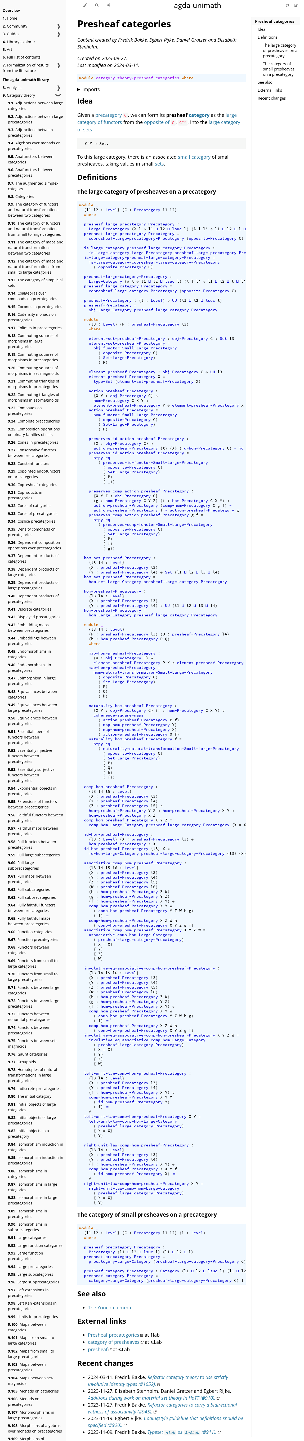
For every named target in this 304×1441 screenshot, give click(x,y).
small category (194, 157)
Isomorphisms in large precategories (32, 1200)
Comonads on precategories (25, 410)
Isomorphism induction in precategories (35, 1160)
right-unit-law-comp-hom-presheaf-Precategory (136, 1145)
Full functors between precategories (32, 844)
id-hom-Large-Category (114, 853)
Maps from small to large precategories (31, 1354)
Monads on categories (33, 1391)
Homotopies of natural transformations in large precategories (32, 1075)
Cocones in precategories (35, 306)
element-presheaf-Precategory (122, 372)
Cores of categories (29, 505)
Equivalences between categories (32, 694)
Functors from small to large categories (32, 963)
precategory (108, 115)
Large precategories (30, 1266)
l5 (107, 791)
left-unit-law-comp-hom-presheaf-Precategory (135, 1073)
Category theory (19, 95)
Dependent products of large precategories (33, 585)
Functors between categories (28, 950)
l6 (115, 867)
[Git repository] (288, 5)
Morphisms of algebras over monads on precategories (35, 1428)
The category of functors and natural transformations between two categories (33, 210)
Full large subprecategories (23, 865)
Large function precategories (25, 1256)
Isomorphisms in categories (27, 1173)
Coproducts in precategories (25, 495)
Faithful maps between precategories (33, 831)
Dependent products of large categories (33, 572)
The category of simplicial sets (35, 282)
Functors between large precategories (33, 1003)
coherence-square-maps (118, 715)
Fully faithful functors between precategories (32, 907)
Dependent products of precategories (33, 598)
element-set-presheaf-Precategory (127, 338)
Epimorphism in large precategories (32, 680)
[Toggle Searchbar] (96, 5)
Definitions (268, 37)
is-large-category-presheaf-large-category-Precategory (147, 248)
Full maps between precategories (29, 879)
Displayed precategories (34, 616)
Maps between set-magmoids (30, 1380)
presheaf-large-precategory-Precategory (129, 224)
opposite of (156, 122)
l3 (93, 324)
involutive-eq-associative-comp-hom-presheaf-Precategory (149, 968)
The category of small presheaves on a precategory (278, 69)
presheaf (98, 1349)
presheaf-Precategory (108, 300)
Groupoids (22, 1061)
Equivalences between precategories (32, 720)
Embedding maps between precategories (28, 627)
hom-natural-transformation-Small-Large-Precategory (153, 672)
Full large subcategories (34, 854)
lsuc (177, 228)
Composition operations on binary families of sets (34, 431)
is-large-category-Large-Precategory (130, 252)
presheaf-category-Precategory (118, 1271)
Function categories (30, 931)
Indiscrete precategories (34, 1088)
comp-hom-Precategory (186, 505)
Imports (91, 89)
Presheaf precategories (113, 1335)
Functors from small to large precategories (32, 976)
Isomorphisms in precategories (27, 1213)
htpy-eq (101, 457)
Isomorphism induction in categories (35, 1147)
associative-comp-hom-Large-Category (130, 934)
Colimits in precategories (35, 327)
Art (7, 49)
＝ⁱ (108, 1020)
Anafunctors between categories (30, 159)
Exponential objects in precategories (32, 791)
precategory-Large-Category (120, 1261)
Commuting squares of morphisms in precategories (33, 357)
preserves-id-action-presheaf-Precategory (136, 438)
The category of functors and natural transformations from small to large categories (34, 229)
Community (15, 26)
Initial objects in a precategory (28, 1133)
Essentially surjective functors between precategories (31, 775)
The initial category (29, 1096)
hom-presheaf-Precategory (112, 591)
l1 (88, 209)
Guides (11, 33)
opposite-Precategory (212, 238)
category (199, 115)
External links (270, 90)
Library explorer (19, 41)
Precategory (147, 209)
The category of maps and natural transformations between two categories (36, 247)
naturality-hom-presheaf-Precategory (130, 705)
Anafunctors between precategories (30, 172)
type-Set (103, 381)
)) (112, 548)
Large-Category (105, 281)
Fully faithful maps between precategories (29, 921)
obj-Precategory (190, 338)
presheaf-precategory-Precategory (122, 1247)
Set (223, 338)
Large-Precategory (109, 228)
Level (111, 209)
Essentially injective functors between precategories (30, 756)
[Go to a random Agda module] (108, 5)
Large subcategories (30, 1274)
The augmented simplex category (33, 186)
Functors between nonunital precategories (29, 1016)
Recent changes (272, 98)
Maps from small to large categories (31, 1340)
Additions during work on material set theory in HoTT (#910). (152, 1398)
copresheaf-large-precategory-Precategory (136, 238)
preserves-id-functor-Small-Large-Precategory (155, 462)
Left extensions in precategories (28, 1292)
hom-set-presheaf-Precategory (117, 557)
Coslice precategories (31, 521)
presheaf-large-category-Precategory (125, 276)
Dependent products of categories (33, 558)
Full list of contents (22, 57)
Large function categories (35, 1245)
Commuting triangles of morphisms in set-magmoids (33, 397)
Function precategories (33, 939)
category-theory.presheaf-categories (137, 77)
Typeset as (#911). (182, 1432)
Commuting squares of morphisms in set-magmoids (33, 370)
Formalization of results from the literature (26, 68)
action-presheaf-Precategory (121, 391)
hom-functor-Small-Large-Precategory (135, 414)
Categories (21, 196)
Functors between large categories (33, 990)
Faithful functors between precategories (35, 817)
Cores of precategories (32, 513)
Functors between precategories (28, 1030)
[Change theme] (85, 5)
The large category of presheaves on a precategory (280, 50)
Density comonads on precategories (32, 532)
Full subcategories (29, 889)
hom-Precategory (111, 400)
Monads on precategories (23, 1401)
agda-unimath (197, 5)
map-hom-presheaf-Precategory (122, 653)
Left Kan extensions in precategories (32, 1306)
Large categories (27, 1237)
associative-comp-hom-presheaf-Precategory (133, 863)
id (241, 448)
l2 (95, 209)
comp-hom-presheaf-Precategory (118, 786)
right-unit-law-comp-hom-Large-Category (134, 1188)
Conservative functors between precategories (32, 452)
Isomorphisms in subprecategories (27, 1227)
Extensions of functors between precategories (32, 804)
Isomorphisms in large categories (32, 1187)
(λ (134, 228)
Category (169, 1271)
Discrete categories (29, 609)
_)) (111, 481)
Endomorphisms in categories (29, 654)
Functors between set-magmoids (32, 1043)
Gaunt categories (28, 1054)
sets (159, 164)
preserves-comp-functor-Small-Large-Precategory (158, 524)
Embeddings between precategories (32, 640)
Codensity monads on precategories (32, 317)
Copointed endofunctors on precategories (34, 474)
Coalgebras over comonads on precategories (32, 296)
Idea (261, 29)
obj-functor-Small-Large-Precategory (135, 348)
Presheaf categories (274, 21)
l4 (100, 562)
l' (205, 228)
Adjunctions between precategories (30, 132)
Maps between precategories (27, 1367)
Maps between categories (27, 1327)
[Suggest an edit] (296, 5)
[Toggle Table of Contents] (73, 5)
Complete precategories (34, 421)
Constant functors (28, 463)
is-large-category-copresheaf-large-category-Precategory (154, 262)
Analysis (12, 87)
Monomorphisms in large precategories (31, 1415)
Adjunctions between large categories (35, 105)
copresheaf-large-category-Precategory (133, 290)
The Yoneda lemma (109, 1307)
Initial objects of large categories (32, 1107)
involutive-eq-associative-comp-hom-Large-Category (147, 1040)
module (86, 77)
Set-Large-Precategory (128, 357)
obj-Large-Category (110, 310)
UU (174, 300)
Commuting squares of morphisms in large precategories (33, 341)
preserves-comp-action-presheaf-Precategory (139, 491)
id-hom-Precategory (203, 448)
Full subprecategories (32, 897)
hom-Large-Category (110, 615)
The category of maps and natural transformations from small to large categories (36, 267)
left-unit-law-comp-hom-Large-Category (133, 1121)
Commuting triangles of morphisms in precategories (33, 384)
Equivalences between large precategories (32, 707)
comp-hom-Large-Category (116, 824)
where (188, 77)
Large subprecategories (33, 1281)
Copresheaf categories (32, 484)
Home (10, 18)
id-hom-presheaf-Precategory (116, 834)
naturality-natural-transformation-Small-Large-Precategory (171, 748)
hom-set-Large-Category (115, 581)
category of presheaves (114, 1342)
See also (265, 82)
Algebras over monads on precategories (34, 145)
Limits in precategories (33, 1316)
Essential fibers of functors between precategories (28, 737)
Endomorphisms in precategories (29, 667)
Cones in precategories (33, 442)
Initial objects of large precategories (32, 1120)
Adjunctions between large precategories (35, 119)
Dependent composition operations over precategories (34, 545)
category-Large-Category (116, 1280)
